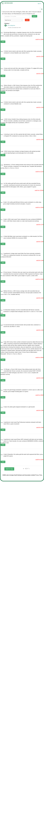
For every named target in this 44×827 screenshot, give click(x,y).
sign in (39, 3)
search (34, 16)
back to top (9, 814)
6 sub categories (9, 25)
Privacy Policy (38, 820)
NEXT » (27, 814)
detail (3, 56)
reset (27, 20)
